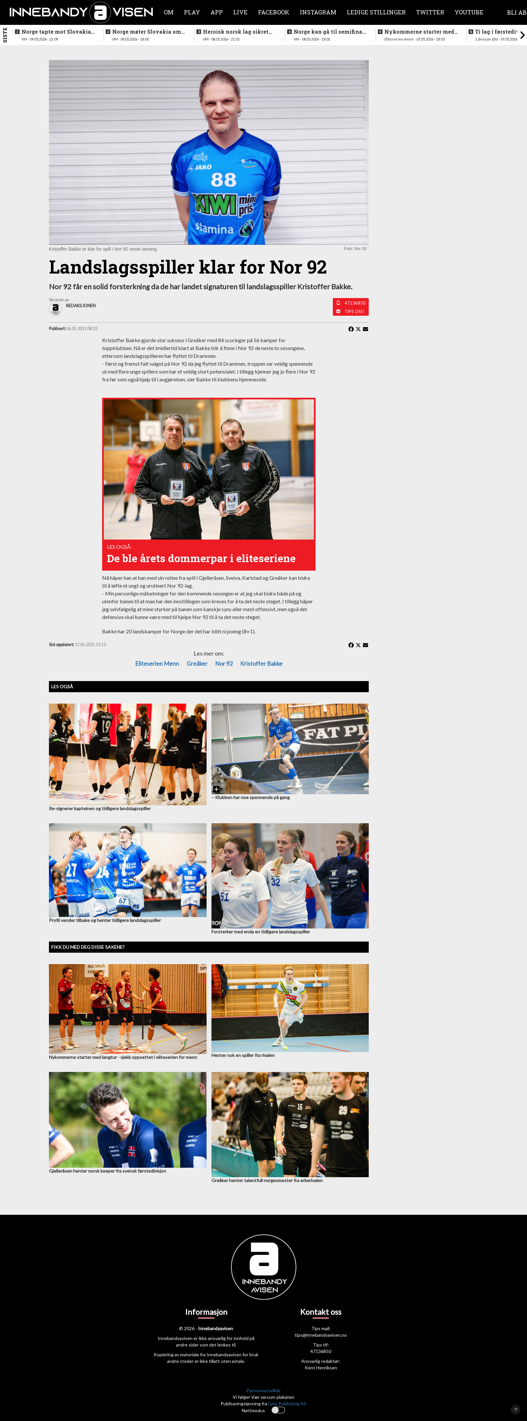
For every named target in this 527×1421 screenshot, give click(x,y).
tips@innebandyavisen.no (321, 1335)
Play (192, 12)
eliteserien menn (157, 663)
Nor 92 (224, 663)
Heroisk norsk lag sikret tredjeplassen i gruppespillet (236, 31)
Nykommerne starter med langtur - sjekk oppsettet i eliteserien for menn (419, 31)
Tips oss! (354, 311)
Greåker (197, 663)
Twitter (430, 12)
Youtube (469, 12)
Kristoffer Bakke (261, 663)
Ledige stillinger (376, 12)
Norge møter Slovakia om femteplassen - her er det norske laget (146, 31)
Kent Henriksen (321, 1367)
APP (216, 12)
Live (240, 12)
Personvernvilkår (263, 1390)
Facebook (273, 12)
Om (169, 12)
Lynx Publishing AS (287, 1403)
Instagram (318, 12)
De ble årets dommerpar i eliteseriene (201, 558)
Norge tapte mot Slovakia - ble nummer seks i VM (58, 31)
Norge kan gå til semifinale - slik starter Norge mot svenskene (330, 31)
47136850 (355, 303)
